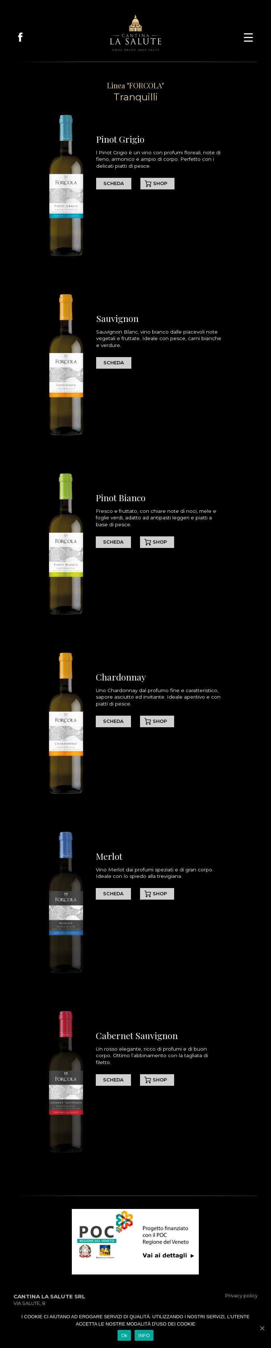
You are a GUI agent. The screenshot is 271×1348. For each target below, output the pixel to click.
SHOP (160, 183)
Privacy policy (241, 1295)
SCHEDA (113, 183)
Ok (124, 1335)
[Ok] (262, 1328)
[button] (248, 36)
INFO (144, 1335)
